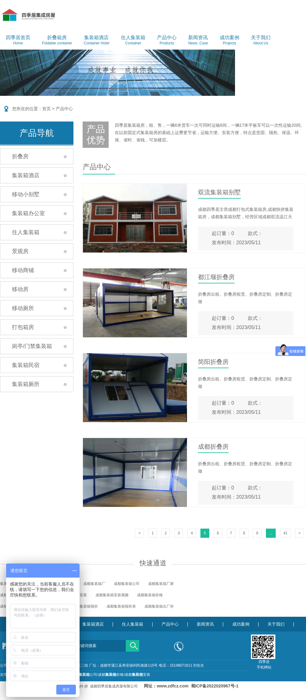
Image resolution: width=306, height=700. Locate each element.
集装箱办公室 (28, 213)
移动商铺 (23, 270)
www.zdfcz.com (172, 685)
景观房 (20, 251)
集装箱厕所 (25, 384)
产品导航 (37, 133)
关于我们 (261, 40)
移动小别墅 (25, 194)
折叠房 (20, 156)
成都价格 (111, 674)
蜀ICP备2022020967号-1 (215, 685)
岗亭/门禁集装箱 (32, 346)
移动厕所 (23, 308)
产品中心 (167, 40)
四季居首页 (18, 40)
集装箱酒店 (96, 40)
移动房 (20, 289)
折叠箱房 (57, 40)
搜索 (132, 644)
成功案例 (229, 40)
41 (285, 533)
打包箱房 (23, 327)
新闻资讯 (198, 40)
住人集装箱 (133, 40)
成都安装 (137, 674)
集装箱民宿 (25, 365)
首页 (46, 108)
